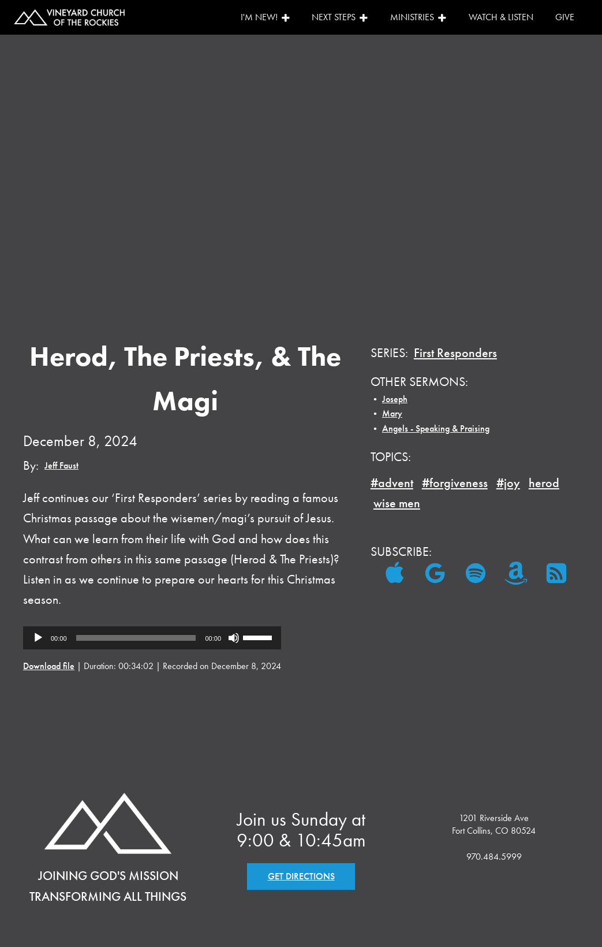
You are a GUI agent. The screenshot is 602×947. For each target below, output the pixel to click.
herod (544, 482)
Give (564, 17)
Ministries (418, 17)
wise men (396, 503)
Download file (48, 666)
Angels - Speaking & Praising (435, 428)
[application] (152, 637)
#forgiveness (455, 482)
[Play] (38, 638)
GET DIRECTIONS (301, 876)
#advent (392, 482)
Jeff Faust (61, 465)
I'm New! (265, 17)
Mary (392, 413)
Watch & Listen (501, 17)
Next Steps (340, 17)
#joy (508, 482)
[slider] (136, 638)
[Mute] (234, 638)
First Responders (455, 352)
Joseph (394, 399)
